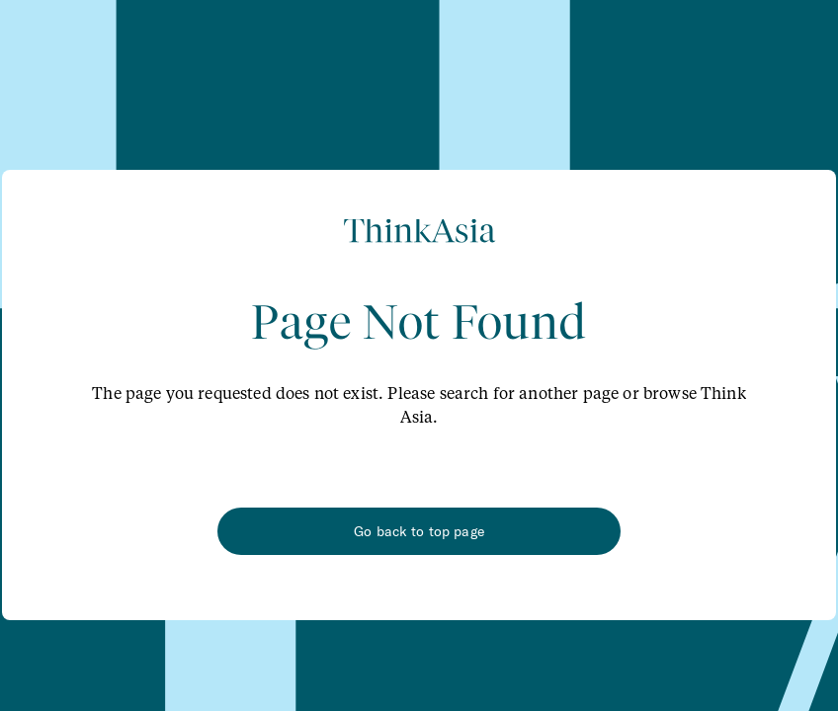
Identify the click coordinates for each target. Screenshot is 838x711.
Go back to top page (419, 531)
